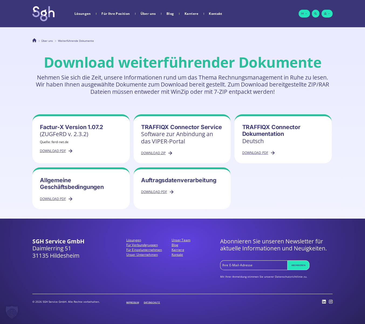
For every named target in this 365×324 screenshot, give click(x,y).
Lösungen (82, 14)
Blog (170, 14)
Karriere (191, 14)
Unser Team (181, 240)
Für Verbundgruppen (142, 245)
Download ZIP (157, 153)
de (304, 13)
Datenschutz (152, 302)
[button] (12, 312)
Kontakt (215, 14)
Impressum (132, 302)
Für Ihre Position (115, 14)
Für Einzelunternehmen (144, 249)
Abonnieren (298, 265)
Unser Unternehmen (142, 254)
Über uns (148, 14)
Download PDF (56, 151)
